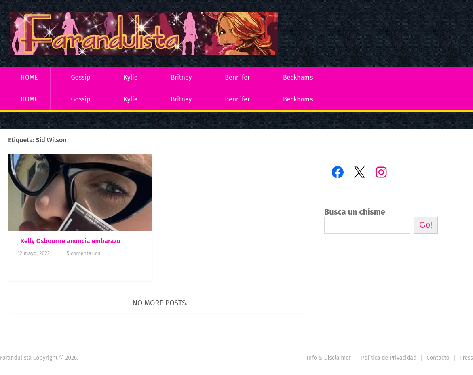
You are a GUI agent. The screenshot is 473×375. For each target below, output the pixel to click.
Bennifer (237, 77)
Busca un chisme (354, 212)
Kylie (131, 77)
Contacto (438, 357)
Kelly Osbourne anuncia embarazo (70, 241)
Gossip (80, 77)
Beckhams (298, 77)
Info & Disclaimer (329, 357)
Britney (181, 77)
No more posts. (160, 303)
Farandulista (16, 357)
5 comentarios (83, 253)
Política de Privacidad (388, 357)
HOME (29, 77)
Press (466, 357)
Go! (425, 224)
